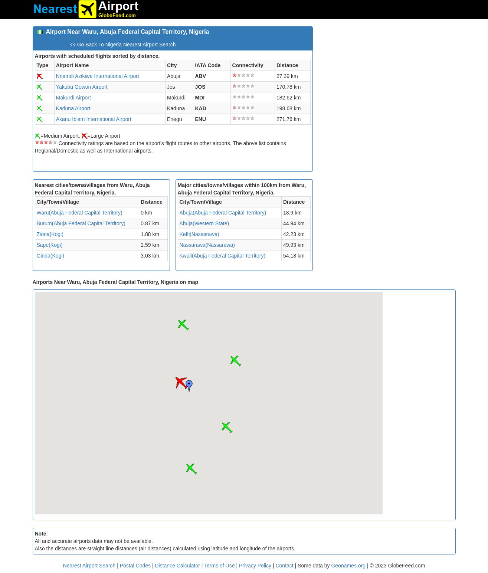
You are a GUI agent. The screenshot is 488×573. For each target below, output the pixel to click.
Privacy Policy (256, 566)
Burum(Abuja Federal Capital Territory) (81, 223)
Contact (284, 566)
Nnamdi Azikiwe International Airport (97, 76)
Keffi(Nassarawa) (199, 234)
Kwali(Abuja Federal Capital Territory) (223, 256)
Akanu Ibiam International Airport (93, 119)
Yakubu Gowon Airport (82, 87)
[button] (181, 383)
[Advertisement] (387, 78)
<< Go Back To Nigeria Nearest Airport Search (122, 45)
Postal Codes (135, 566)
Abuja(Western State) (204, 223)
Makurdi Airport (73, 98)
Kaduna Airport (73, 108)
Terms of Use (220, 566)
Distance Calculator (177, 566)
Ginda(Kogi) (51, 256)
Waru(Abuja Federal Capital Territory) (79, 213)
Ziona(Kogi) (50, 234)
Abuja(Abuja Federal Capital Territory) (223, 213)
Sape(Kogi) (50, 245)
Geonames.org (348, 566)
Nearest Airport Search (89, 566)
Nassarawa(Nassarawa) (207, 245)
